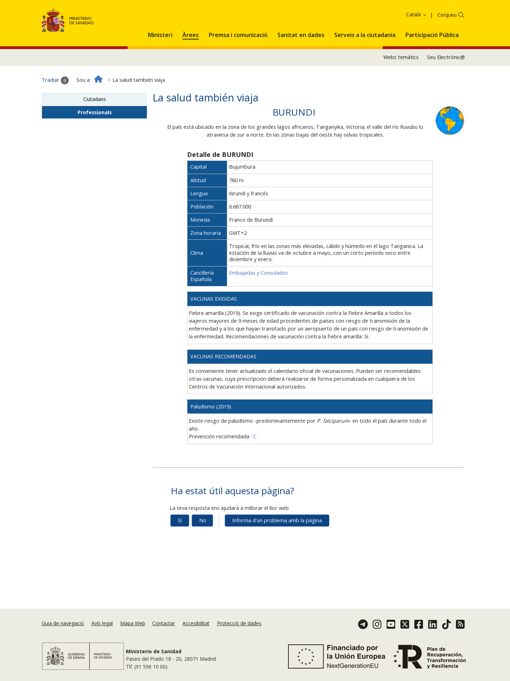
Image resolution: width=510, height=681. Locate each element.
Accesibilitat (195, 623)
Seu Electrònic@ (446, 82)
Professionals (95, 137)
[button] (160, 59)
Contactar (163, 623)
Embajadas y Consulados (258, 298)
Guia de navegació (63, 623)
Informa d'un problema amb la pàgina (277, 545)
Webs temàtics (401, 82)
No (202, 545)
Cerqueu (447, 40)
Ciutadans (94, 124)
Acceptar (340, 17)
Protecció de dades (239, 623)
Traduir (55, 106)
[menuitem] (160, 59)
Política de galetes (302, 16)
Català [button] (416, 39)
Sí (180, 545)
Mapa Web (132, 623)
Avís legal (102, 623)
